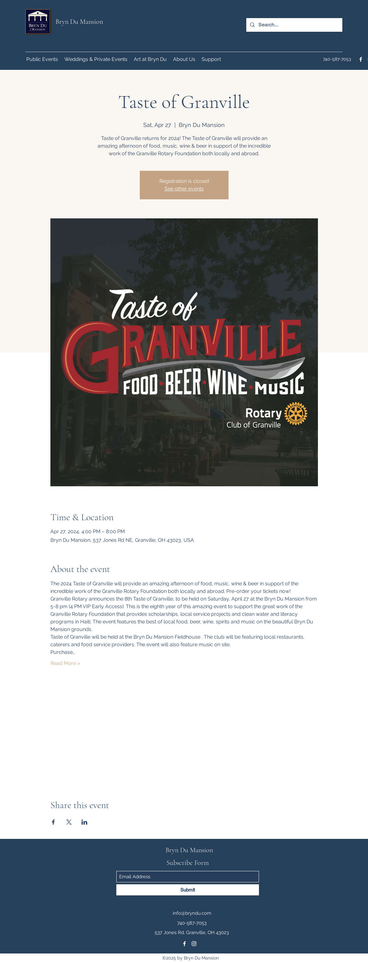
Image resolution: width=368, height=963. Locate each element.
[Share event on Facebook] (53, 822)
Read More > (65, 663)
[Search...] (293, 25)
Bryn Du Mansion (79, 21)
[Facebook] (361, 59)
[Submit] (187, 889)
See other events (184, 189)
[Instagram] (194, 943)
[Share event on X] (69, 822)
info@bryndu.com (192, 913)
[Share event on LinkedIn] (84, 822)
